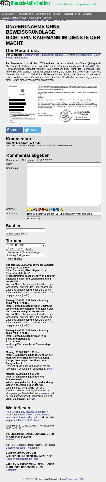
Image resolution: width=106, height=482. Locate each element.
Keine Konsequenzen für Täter (22, 459)
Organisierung (43, 13)
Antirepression (25, 13)
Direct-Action (8, 13)
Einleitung (11, 439)
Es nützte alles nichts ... (54, 55)
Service (48, 17)
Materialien (35, 17)
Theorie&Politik (72, 13)
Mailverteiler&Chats (28, 420)
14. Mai (85, 66)
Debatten (87, 13)
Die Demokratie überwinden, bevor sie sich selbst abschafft (28, 416)
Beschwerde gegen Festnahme (22, 447)
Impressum (72, 479)
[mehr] (25, 295)
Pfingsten (89, 77)
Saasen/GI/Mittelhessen (13, 17)
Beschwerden (32, 55)
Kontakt (63, 479)
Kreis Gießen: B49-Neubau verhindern (26, 411)
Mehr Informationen (18, 57)
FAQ (81, 479)
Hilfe (24, 233)
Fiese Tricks (29, 20)
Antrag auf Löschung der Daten (84, 55)
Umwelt (57, 13)
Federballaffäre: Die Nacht (52, 20)
